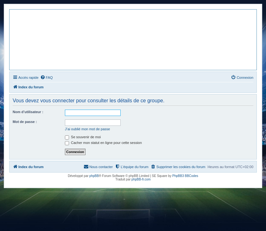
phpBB (94, 176)
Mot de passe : (25, 122)
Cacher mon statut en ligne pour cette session (103, 143)
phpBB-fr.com (141, 179)
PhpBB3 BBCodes (185, 176)
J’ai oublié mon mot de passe (87, 129)
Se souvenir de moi (83, 137)
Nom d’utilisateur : (28, 112)
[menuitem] (46, 77)
